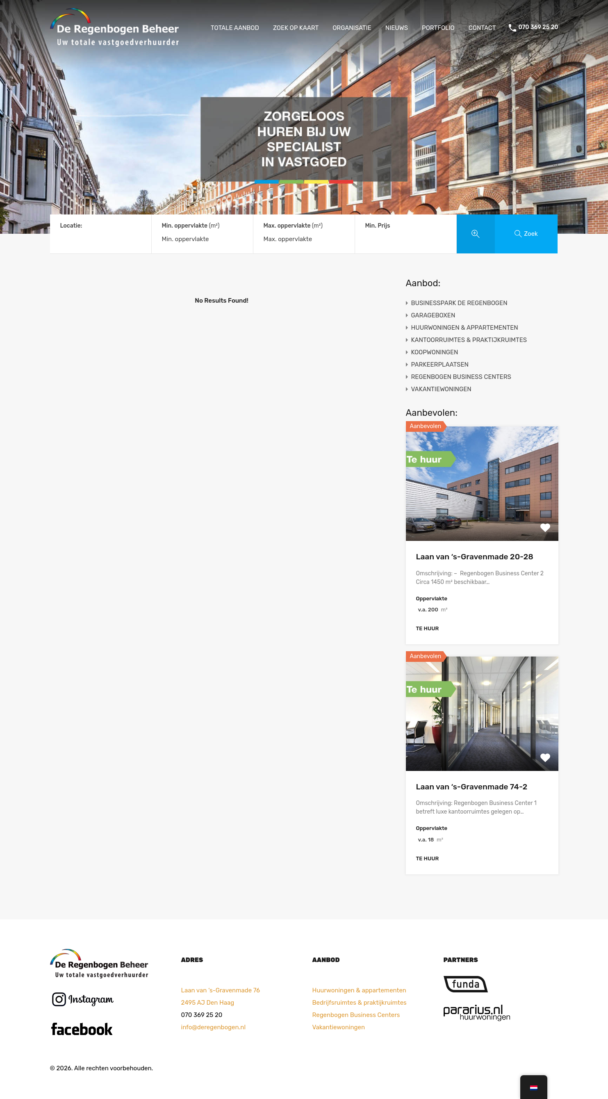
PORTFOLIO (438, 28)
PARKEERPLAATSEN (440, 364)
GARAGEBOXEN (433, 315)
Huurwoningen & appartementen (359, 990)
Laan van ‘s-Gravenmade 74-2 (472, 786)
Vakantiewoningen (338, 1027)
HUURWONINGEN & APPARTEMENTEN (464, 327)
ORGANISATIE (351, 28)
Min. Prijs (377, 225)
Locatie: (71, 225)
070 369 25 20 (538, 27)
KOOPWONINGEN (434, 352)
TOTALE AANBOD (235, 28)
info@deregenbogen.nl (213, 1027)
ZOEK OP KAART (296, 28)
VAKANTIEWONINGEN (441, 389)
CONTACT (482, 28)
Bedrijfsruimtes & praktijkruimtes (359, 1002)
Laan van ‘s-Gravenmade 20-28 (474, 556)
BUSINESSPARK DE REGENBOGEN (459, 303)
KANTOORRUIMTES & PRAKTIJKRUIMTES (469, 340)
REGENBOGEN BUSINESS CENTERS (461, 377)
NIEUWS (396, 28)
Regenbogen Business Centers (356, 1015)
